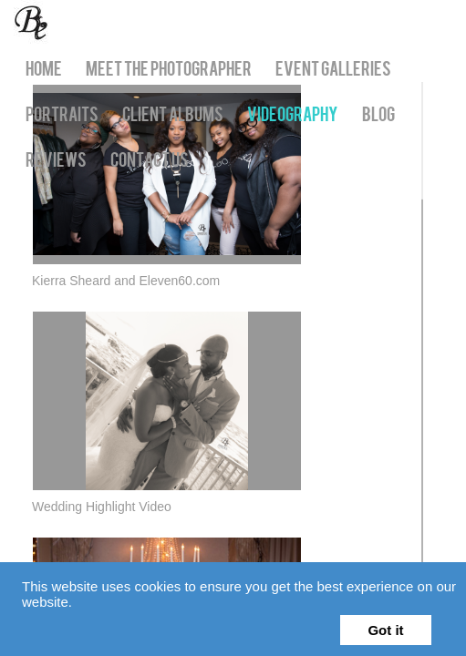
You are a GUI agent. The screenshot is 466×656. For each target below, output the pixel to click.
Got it (385, 630)
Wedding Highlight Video (101, 523)
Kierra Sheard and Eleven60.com (126, 289)
